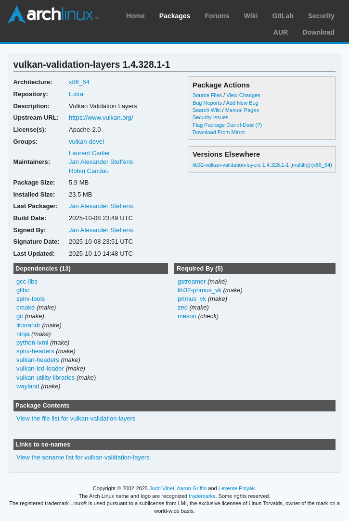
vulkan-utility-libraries (45, 377)
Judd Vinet (161, 488)
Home (135, 16)
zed (183, 307)
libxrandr (28, 325)
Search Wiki (207, 110)
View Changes (243, 95)
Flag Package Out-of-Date (223, 125)
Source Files (207, 95)
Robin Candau (89, 170)
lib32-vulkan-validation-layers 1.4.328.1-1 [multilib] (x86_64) (262, 165)
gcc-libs (27, 281)
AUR (280, 32)
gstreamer (192, 281)
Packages (175, 16)
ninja (22, 333)
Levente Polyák (237, 488)
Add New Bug (242, 103)
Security (321, 16)
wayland (27, 386)
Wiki (251, 16)
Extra (76, 94)
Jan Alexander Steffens (101, 161)
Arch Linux (53, 14)
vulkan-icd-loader (40, 368)
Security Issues (210, 117)
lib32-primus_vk (199, 290)
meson (187, 316)
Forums (217, 16)
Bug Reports (207, 103)
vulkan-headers (37, 359)
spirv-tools (30, 298)
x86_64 (79, 82)
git (19, 316)
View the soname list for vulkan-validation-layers (83, 457)
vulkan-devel (86, 141)
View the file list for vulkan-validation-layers (75, 418)
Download (318, 32)
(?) (259, 125)
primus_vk (192, 298)
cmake (25, 307)
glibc (22, 290)
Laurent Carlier (89, 153)
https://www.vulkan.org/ (101, 117)
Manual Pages (242, 110)
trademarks (202, 496)
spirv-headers (35, 351)
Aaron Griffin (192, 488)
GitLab (282, 16)
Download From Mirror (219, 132)
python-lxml (32, 342)
